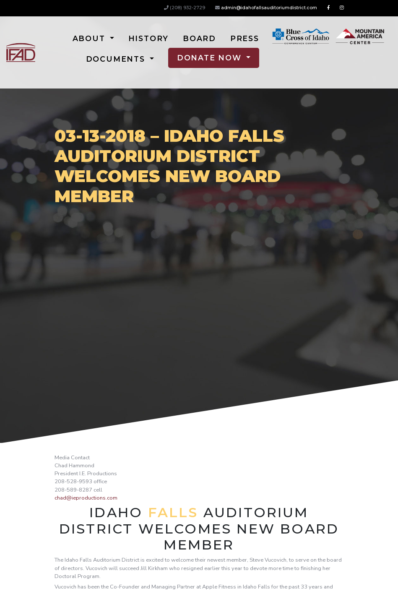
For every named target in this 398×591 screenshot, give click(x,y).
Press (244, 38)
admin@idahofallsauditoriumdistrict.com (269, 7)
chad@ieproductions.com (86, 498)
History (148, 38)
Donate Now (210, 57)
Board (199, 38)
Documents (117, 59)
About (90, 38)
